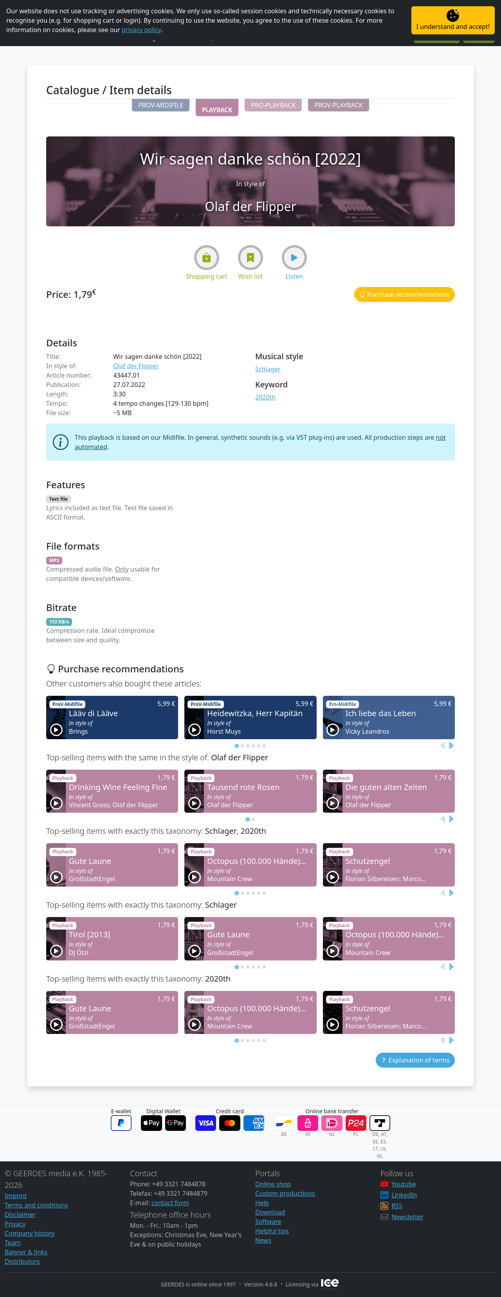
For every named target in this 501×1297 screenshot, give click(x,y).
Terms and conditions (36, 1205)
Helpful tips (272, 1231)
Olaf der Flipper (136, 366)
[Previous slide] (443, 745)
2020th (265, 397)
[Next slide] (451, 745)
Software (268, 1221)
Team (13, 1242)
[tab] (236, 745)
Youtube (403, 1184)
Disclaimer (20, 1214)
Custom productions (285, 1193)
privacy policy (141, 29)
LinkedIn (404, 1195)
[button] (160, 105)
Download (270, 1212)
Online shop (273, 1184)
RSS (396, 1206)
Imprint (16, 1195)
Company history (30, 1233)
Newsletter (407, 1217)
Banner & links (26, 1252)
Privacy (15, 1224)
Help (262, 1202)
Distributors (22, 1261)
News (263, 1240)
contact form (170, 1202)
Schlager (268, 369)
